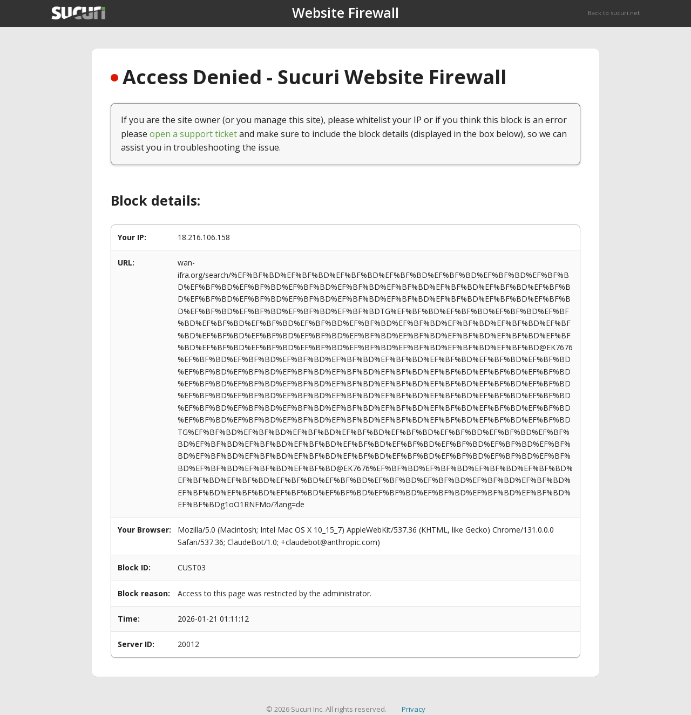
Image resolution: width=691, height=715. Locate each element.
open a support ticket (193, 134)
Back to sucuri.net (614, 13)
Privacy (413, 709)
